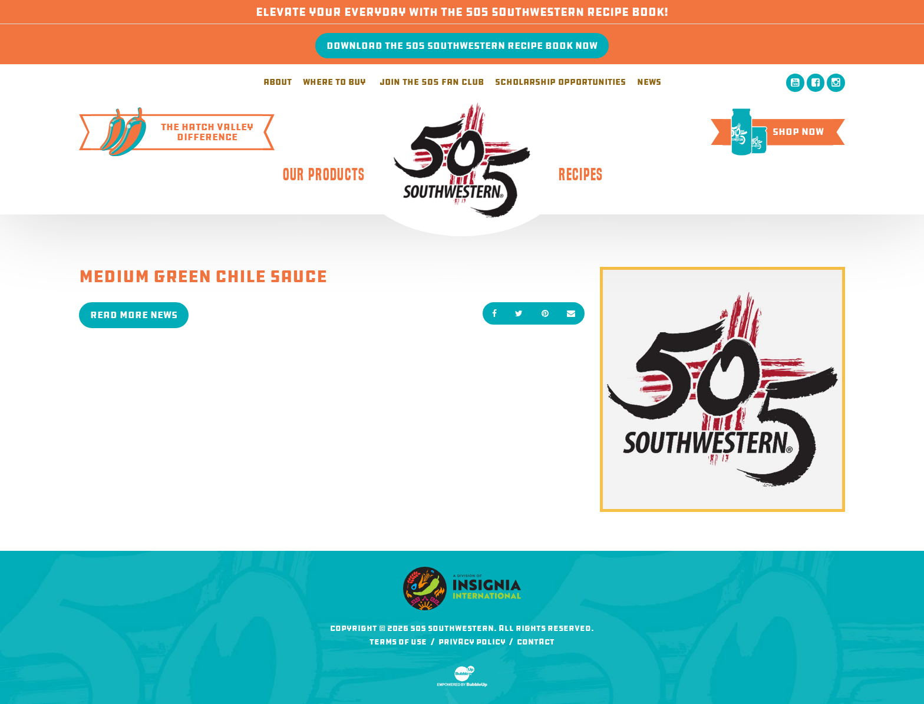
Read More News (133, 315)
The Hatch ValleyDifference (172, 132)
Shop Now (773, 131)
